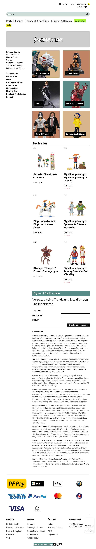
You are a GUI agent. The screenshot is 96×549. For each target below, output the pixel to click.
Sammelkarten (12, 73)
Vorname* (36, 310)
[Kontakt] (59, 4)
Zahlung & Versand (35, 527)
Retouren (31, 524)
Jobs (50, 524)
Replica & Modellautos (16, 94)
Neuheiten (80, 20)
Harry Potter (11, 85)
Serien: (35, 440)
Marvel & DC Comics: (40, 426)
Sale (8, 25)
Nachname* (37, 315)
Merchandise (11, 88)
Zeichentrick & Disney (15, 68)
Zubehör (10, 97)
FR (66, 4)
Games (9, 60)
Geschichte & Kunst (14, 82)
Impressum (53, 534)
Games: (35, 375)
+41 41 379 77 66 (75, 526)
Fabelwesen (11, 76)
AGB (50, 531)
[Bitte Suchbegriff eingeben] (45, 14)
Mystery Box (11, 91)
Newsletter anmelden (36, 531)
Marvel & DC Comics (14, 62)
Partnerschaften (55, 527)
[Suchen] (87, 14)
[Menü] (92, 519)
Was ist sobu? (33, 538)
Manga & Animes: (39, 405)
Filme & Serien (12, 57)
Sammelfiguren (13, 52)
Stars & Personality (14, 65)
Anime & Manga (12, 54)
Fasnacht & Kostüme (37, 20)
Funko (8, 79)
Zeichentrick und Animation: (43, 359)
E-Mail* (35, 320)
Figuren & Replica (61, 20)
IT (68, 4)
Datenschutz (32, 534)
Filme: (34, 389)
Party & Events (14, 20)
